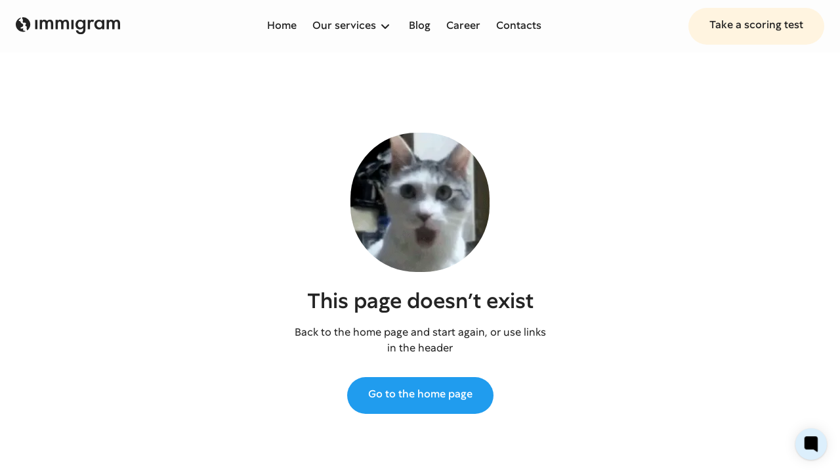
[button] (352, 26)
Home (282, 25)
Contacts (518, 25)
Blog (419, 25)
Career (463, 25)
